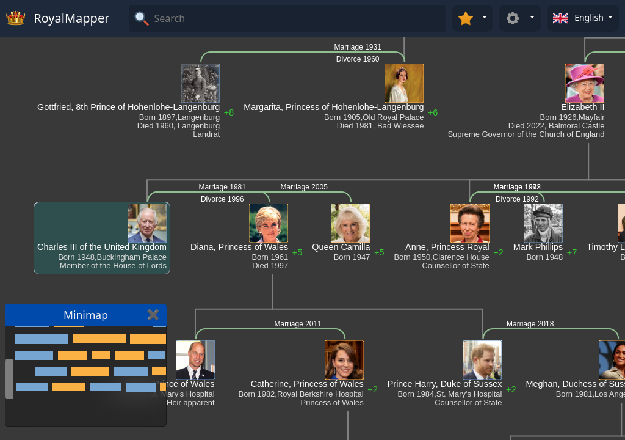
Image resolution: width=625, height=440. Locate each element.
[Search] (298, 18)
